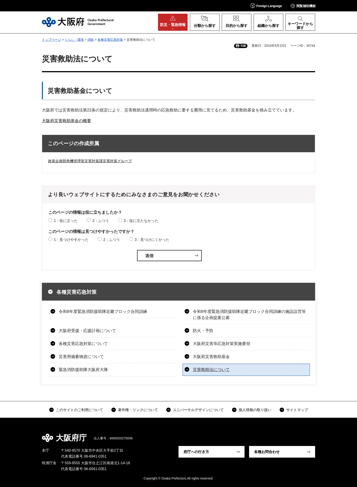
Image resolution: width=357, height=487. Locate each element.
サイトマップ (297, 410)
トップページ (51, 39)
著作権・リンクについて (138, 410)
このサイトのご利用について (79, 410)
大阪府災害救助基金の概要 (66, 121)
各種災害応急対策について (83, 343)
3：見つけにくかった (152, 240)
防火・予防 (203, 330)
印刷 (243, 45)
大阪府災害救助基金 (211, 356)
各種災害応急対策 (110, 39)
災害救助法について (211, 369)
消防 (90, 39)
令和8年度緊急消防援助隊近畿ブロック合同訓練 (103, 311)
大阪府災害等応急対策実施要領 (221, 343)
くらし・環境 (74, 39)
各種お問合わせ (267, 452)
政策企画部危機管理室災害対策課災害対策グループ (90, 161)
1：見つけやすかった (71, 240)
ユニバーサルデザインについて (198, 410)
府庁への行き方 (196, 452)
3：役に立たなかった (141, 221)
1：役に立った (66, 221)
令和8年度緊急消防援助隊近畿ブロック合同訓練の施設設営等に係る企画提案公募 (249, 314)
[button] (266, 5)
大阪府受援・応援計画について (87, 330)
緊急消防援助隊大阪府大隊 (83, 369)
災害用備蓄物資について (81, 356)
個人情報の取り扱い (255, 410)
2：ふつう (100, 221)
